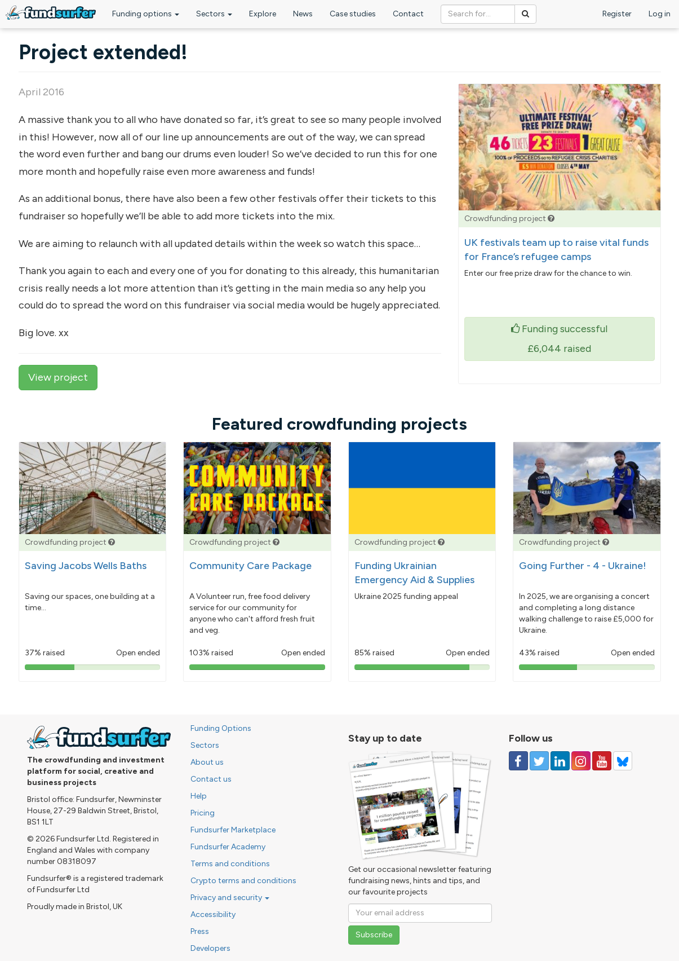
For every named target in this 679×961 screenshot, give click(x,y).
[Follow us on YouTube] (601, 760)
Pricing (202, 813)
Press (199, 931)
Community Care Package (250, 565)
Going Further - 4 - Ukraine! (582, 565)
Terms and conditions (230, 864)
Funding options (145, 14)
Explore (262, 14)
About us (207, 762)
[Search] (525, 14)
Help (198, 796)
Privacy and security (229, 897)
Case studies (353, 14)
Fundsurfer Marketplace (233, 830)
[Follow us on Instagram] (581, 760)
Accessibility (213, 914)
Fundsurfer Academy (227, 847)
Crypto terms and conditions (243, 880)
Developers (210, 948)
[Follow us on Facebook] (518, 760)
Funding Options (220, 728)
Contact (408, 14)
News (303, 14)
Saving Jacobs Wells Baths (86, 565)
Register (617, 14)
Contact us (211, 779)
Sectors (214, 14)
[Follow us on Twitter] (539, 760)
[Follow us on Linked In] (560, 760)
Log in (660, 14)
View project (58, 377)
